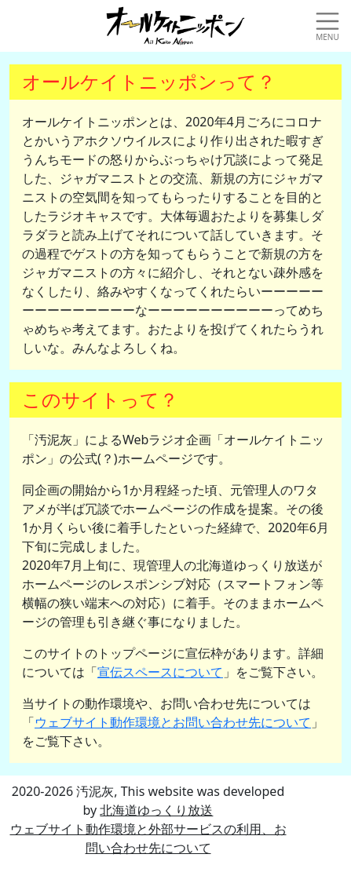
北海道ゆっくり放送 (156, 810)
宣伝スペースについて (160, 672)
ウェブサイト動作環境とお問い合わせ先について (173, 722)
